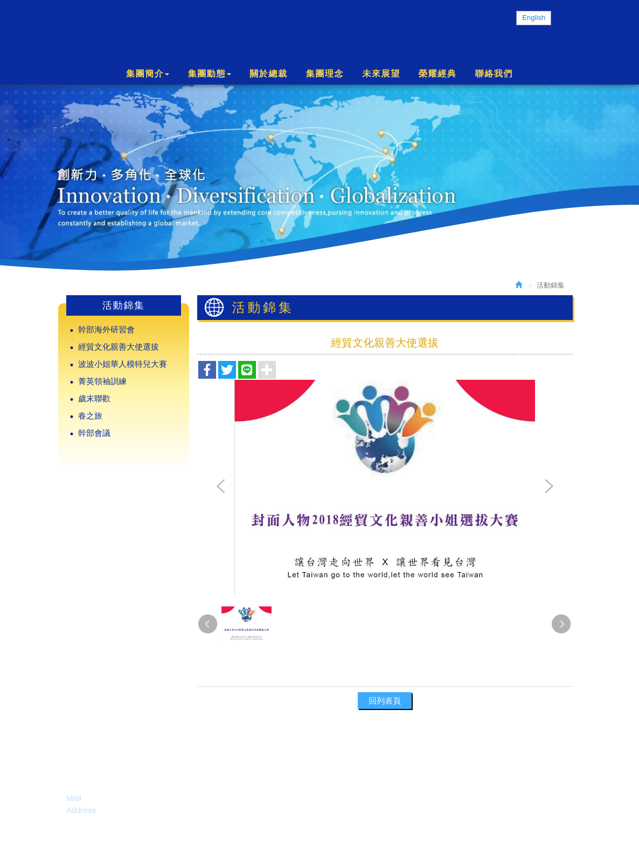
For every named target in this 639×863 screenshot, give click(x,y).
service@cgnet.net (117, 798)
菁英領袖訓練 (102, 381)
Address (81, 810)
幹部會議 (94, 432)
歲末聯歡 (94, 398)
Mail (73, 798)
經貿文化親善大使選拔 (118, 346)
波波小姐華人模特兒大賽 (122, 363)
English (533, 17)
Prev (221, 487)
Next (548, 487)
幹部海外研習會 (106, 329)
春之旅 (90, 415)
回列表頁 (385, 700)
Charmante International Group (169, 31)
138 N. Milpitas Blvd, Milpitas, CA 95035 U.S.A (182, 810)
